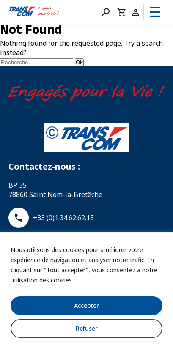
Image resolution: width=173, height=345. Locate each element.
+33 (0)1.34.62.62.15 (51, 218)
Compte (135, 12)
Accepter (86, 305)
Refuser (87, 328)
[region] (86, 288)
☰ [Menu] (155, 12)
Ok (79, 62)
